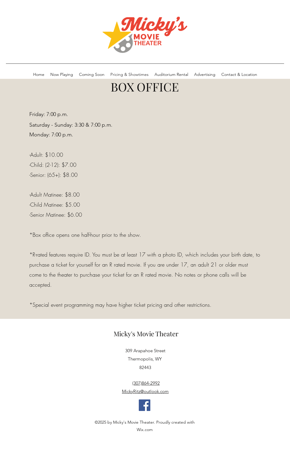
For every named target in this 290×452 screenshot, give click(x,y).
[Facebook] (144, 405)
